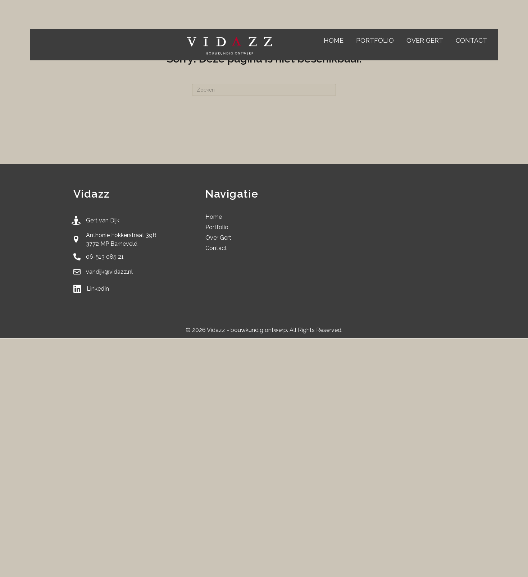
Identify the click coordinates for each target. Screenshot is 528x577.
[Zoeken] (264, 90)
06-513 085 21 (105, 256)
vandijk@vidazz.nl (109, 271)
